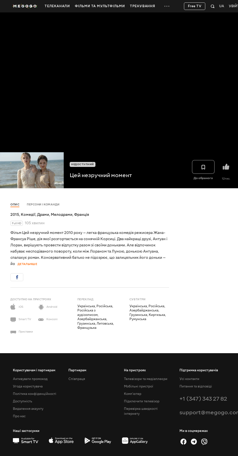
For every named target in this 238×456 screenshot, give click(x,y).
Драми (43, 214)
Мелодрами (61, 214)
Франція (81, 214)
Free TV (195, 6)
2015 (14, 214)
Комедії (28, 214)
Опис (14, 204)
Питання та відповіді (195, 386)
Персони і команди (43, 204)
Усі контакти (189, 379)
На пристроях (135, 370)
